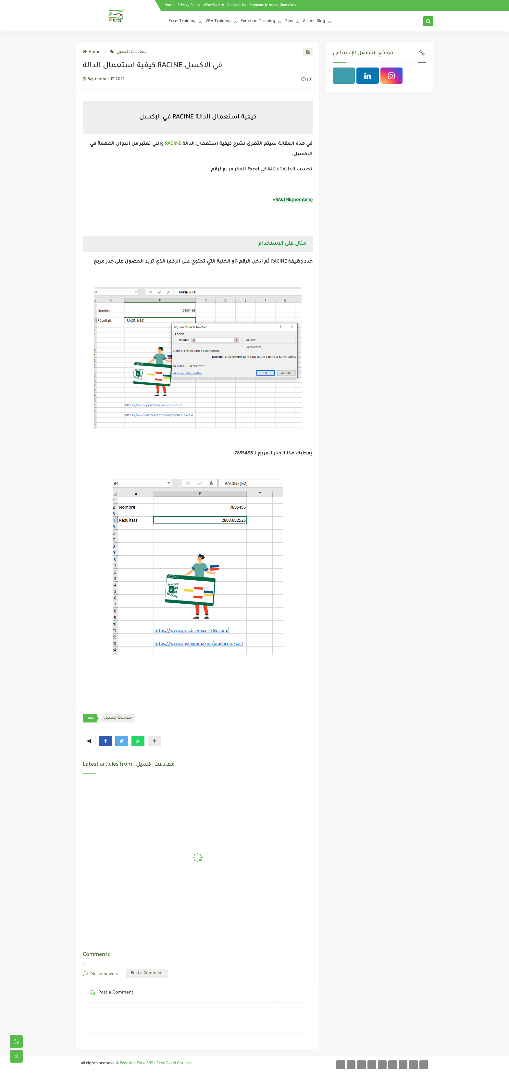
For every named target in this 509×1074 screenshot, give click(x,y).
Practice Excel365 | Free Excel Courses (156, 1063)
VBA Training (218, 21)
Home (169, 5)
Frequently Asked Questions (272, 5)
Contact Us (236, 5)
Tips (289, 21)
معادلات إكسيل (128, 52)
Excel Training (182, 21)
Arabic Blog (314, 21)
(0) (307, 80)
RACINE (172, 144)
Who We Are (214, 5)
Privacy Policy (189, 5)
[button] (105, 741)
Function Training (258, 21)
